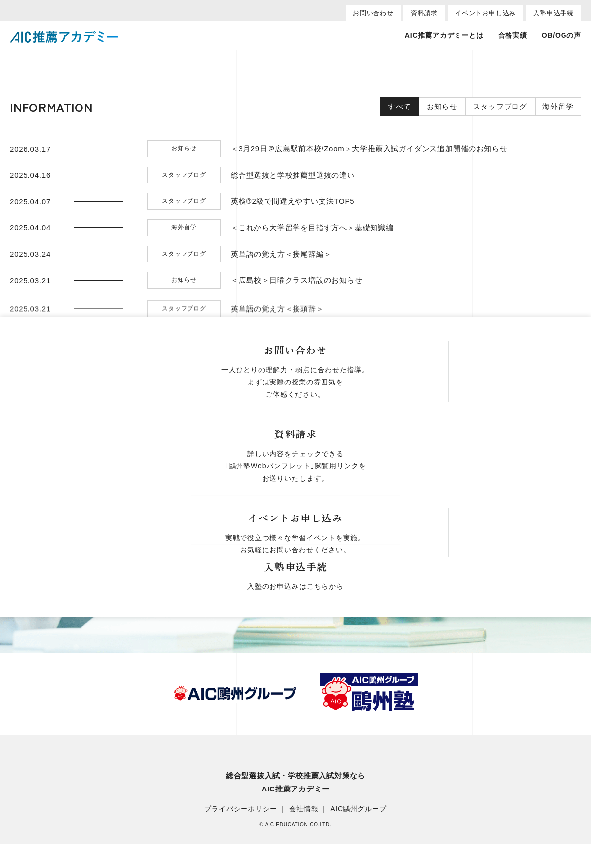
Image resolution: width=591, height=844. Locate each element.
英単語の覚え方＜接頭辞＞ (277, 317)
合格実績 (512, 35)
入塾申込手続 (553, 13)
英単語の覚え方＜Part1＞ (275, 344)
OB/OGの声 (561, 35)
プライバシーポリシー (240, 809)
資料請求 (424, 13)
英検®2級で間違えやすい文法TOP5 (293, 201)
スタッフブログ (499, 107)
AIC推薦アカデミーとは (444, 35)
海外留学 (557, 107)
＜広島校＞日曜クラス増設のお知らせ (297, 280)
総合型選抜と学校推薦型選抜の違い (293, 175)
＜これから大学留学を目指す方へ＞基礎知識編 (312, 228)
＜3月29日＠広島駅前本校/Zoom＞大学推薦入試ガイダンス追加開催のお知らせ (369, 149)
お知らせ (441, 107)
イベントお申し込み (485, 13)
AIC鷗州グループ (358, 809)
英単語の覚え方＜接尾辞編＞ (281, 254)
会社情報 (303, 809)
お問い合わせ (373, 13)
